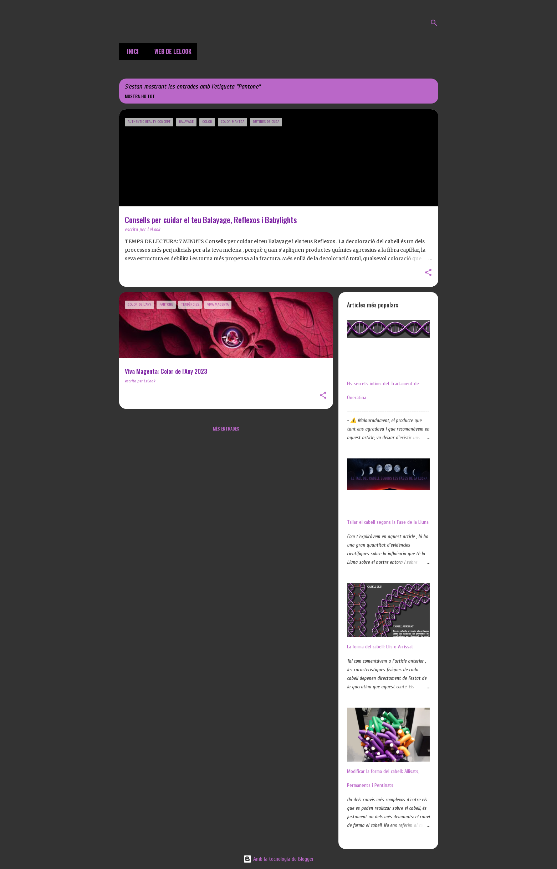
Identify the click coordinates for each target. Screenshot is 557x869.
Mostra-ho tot (140, 96)
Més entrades (226, 429)
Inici (131, 51)
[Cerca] (434, 22)
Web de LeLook (170, 51)
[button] (428, 273)
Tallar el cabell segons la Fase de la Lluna (388, 522)
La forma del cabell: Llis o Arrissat (380, 647)
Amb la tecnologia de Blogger (278, 859)
